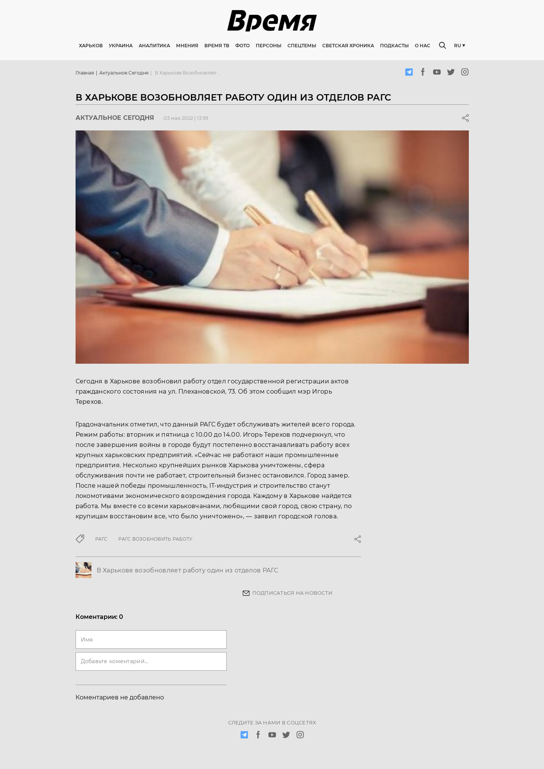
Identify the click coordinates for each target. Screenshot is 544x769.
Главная (85, 73)
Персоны (268, 45)
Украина (121, 45)
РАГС (101, 539)
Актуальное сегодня (123, 73)
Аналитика (154, 45)
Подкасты (394, 45)
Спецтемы (301, 45)
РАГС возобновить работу (155, 539)
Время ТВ (216, 45)
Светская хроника (348, 45)
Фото (242, 45)
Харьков (91, 45)
